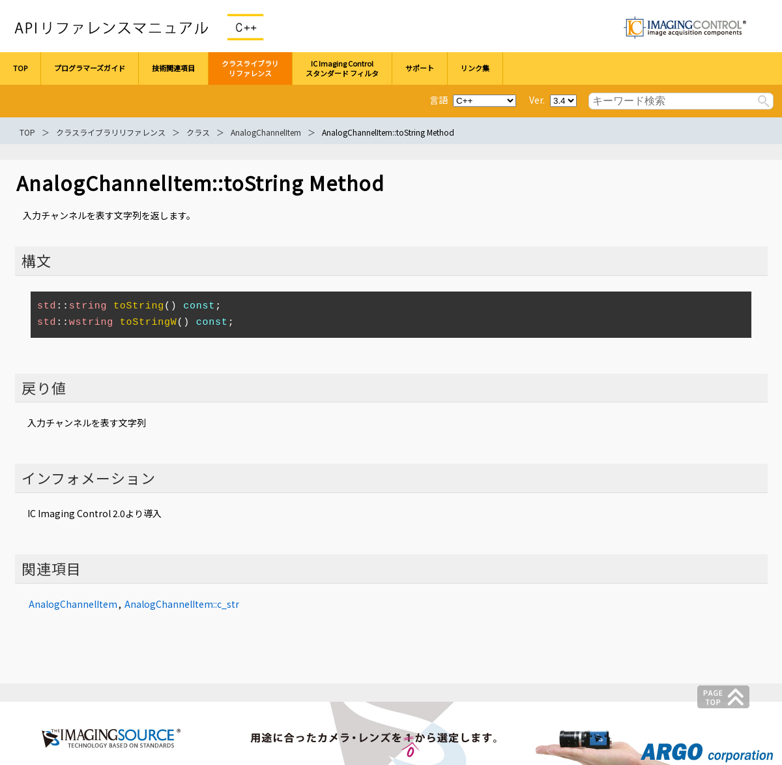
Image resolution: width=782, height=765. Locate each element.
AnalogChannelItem (266, 132)
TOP (27, 132)
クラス (198, 132)
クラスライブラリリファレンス (111, 132)
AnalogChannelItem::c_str (181, 603)
